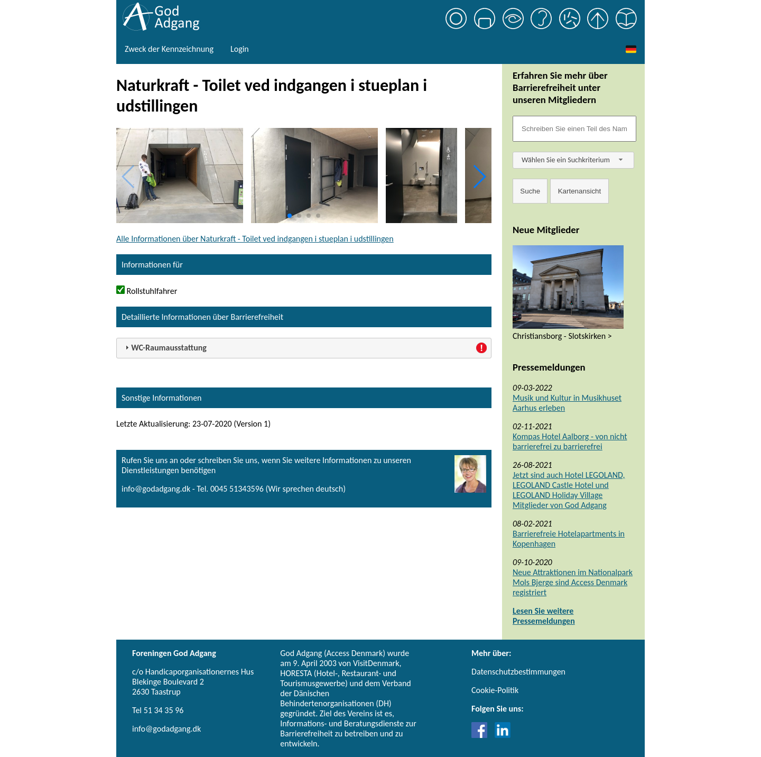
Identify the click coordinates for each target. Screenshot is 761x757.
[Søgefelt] (574, 129)
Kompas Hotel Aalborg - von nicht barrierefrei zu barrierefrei (570, 441)
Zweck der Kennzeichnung (169, 49)
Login (239, 49)
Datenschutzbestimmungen (518, 672)
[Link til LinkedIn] (503, 735)
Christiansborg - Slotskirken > (562, 336)
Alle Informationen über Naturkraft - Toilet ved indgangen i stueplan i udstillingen (255, 239)
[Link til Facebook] (482, 735)
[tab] (303, 348)
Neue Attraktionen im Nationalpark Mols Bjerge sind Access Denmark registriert (573, 582)
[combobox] (573, 160)
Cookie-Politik (494, 690)
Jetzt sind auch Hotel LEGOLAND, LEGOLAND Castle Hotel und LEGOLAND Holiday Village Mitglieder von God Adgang (569, 490)
